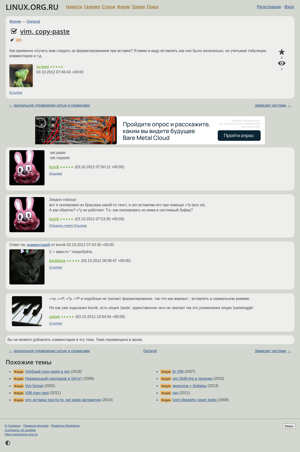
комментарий (38, 245)
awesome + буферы (189, 386)
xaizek (54, 317)
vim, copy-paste (45, 31)
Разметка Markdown (65, 425)
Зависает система (270, 105)
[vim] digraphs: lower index (194, 400)
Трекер (138, 6)
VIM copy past (37, 393)
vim (19, 40)
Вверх (289, 426)
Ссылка (15, 92)
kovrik (54, 167)
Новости (74, 6)
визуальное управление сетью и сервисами (52, 105)
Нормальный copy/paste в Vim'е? (53, 379)
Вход (289, 6)
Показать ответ (61, 226)
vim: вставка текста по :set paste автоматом (63, 400)
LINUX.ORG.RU (32, 7)
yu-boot (42, 67)
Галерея (92, 6)
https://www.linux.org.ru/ (21, 434)
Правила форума (36, 425)
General (33, 21)
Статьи (108, 6)
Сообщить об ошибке (20, 430)
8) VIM (178, 372)
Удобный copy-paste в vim (47, 372)
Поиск (152, 6)
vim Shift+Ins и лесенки (192, 379)
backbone (57, 261)
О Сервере (13, 425)
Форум (123, 6)
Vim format (34, 386)
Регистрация (269, 6)
